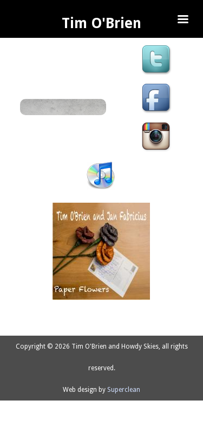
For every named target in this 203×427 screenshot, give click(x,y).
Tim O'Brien (101, 23)
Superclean (123, 389)
